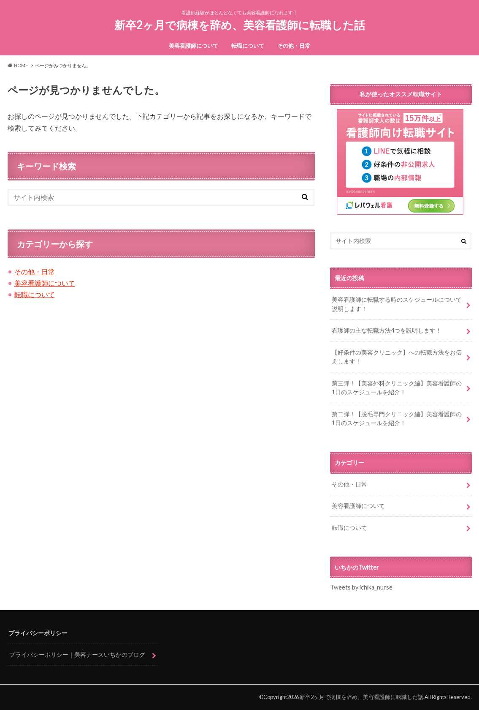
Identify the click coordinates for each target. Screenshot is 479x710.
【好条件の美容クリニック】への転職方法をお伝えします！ (397, 357)
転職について (247, 45)
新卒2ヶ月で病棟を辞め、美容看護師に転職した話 (239, 25)
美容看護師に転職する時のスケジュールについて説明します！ (397, 304)
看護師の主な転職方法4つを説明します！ (386, 330)
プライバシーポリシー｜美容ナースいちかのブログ (77, 654)
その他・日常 (293, 45)
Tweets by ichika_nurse (361, 587)
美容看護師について (193, 45)
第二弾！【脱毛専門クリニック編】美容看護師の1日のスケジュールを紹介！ (397, 418)
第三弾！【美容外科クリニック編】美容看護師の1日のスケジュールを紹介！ (397, 388)
